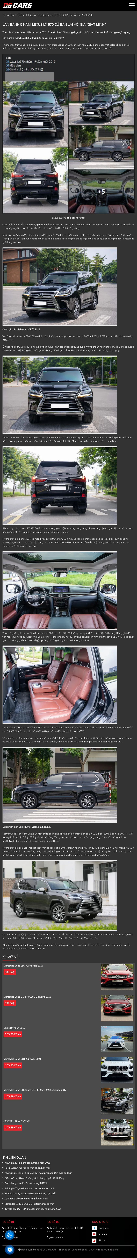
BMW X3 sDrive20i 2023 (16, 1121)
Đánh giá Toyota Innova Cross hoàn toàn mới (29, 1188)
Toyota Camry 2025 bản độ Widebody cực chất (30, 1193)
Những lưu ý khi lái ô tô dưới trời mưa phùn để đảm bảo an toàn (38, 1172)
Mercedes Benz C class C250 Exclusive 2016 (27, 996)
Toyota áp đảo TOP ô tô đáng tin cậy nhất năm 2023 (33, 1208)
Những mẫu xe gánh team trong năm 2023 (27, 1162)
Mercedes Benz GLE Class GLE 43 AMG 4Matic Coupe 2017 (35, 1090)
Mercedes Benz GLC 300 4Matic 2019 (23, 965)
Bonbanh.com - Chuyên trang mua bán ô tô (95, 1249)
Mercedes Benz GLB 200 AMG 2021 (22, 1058)
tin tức (21, 15)
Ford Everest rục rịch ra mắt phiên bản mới (27, 1167)
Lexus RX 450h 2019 (14, 1027)
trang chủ (8, 15)
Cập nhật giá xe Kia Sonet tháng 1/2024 (26, 1183)
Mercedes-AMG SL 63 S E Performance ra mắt (29, 1203)
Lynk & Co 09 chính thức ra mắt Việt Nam (26, 1198)
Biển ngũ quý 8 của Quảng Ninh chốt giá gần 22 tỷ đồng (34, 1178)
